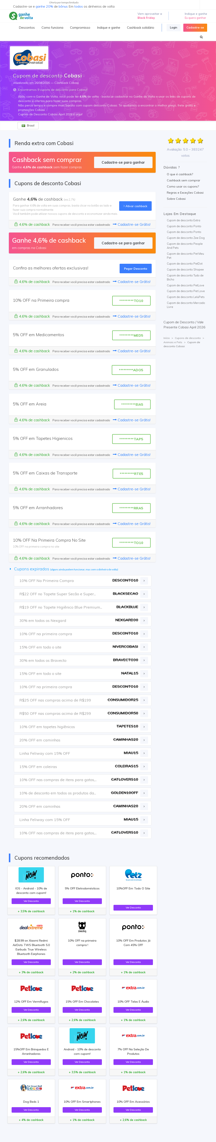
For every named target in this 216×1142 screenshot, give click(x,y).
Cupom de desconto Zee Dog (186, 237)
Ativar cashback (135, 206)
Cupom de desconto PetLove (185, 285)
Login (173, 27)
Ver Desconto (31, 901)
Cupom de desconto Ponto (184, 226)
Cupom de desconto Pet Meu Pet (185, 256)
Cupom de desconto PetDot (184, 263)
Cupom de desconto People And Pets (185, 246)
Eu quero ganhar (195, 17)
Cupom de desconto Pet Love (186, 291)
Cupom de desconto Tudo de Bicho (185, 277)
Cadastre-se (195, 27)
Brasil (28, 125)
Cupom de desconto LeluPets (186, 297)
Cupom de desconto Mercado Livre (186, 305)
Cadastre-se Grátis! (131, 224)
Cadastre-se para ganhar (123, 162)
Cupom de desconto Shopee (185, 269)
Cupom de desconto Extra (183, 220)
